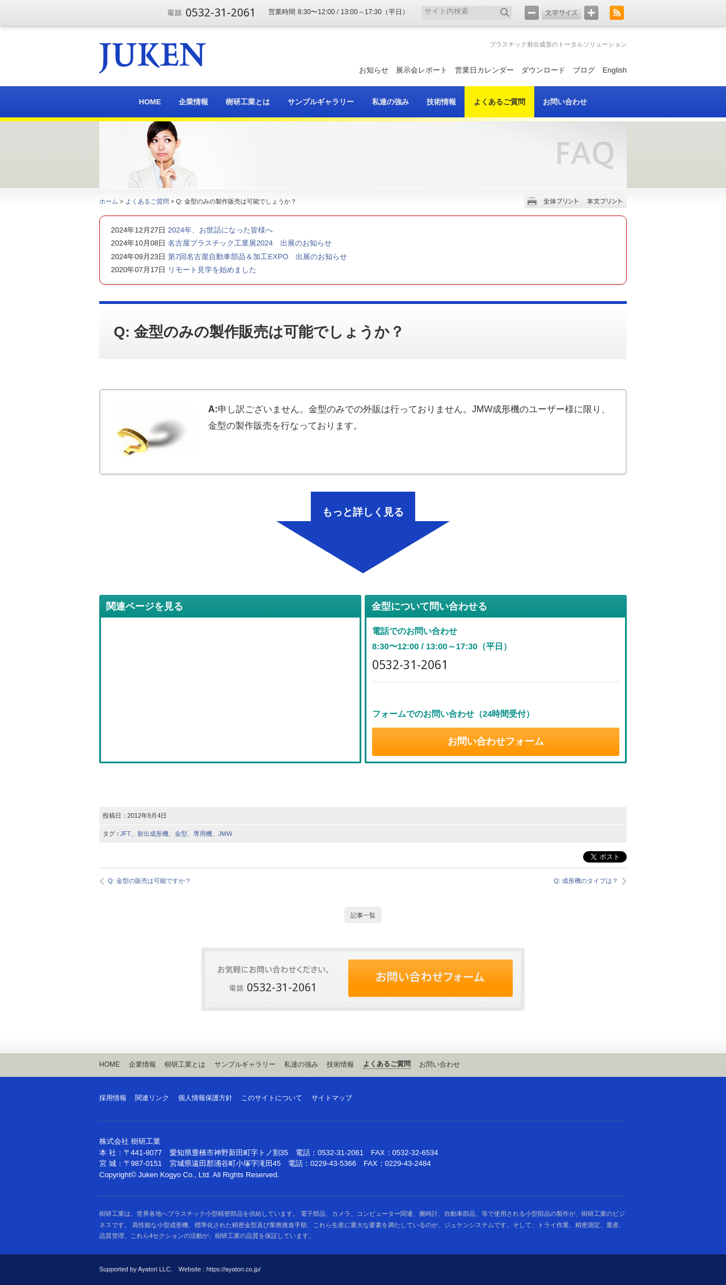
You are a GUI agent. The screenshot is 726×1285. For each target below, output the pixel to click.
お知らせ (374, 70)
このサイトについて (271, 1098)
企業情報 (142, 1064)
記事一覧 (363, 915)
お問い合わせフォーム (496, 741)
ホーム (108, 201)
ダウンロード (543, 70)
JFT (125, 833)
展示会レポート (422, 70)
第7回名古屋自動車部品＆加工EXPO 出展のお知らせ (256, 256)
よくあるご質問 (147, 201)
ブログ (584, 70)
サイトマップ (331, 1098)
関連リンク (152, 1098)
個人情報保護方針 (205, 1098)
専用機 (202, 833)
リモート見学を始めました (211, 269)
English (614, 70)
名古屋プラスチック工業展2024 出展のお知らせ (249, 243)
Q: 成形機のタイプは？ (586, 880)
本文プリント (605, 201)
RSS (617, 13)
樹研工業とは (184, 1064)
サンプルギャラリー (245, 1064)
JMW (225, 833)
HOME (109, 1064)
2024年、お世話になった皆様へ (219, 230)
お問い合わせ (439, 1064)
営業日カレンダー (484, 70)
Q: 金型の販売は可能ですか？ (149, 880)
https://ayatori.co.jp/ (233, 1269)
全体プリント (561, 201)
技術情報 (340, 1064)
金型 (181, 833)
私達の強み (301, 1064)
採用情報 (112, 1098)
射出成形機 (152, 833)
